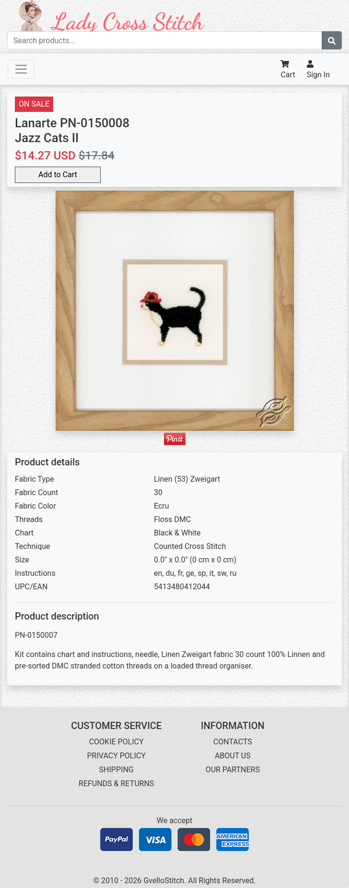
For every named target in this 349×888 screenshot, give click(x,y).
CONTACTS (232, 741)
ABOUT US (233, 755)
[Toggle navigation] (21, 69)
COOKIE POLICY (116, 741)
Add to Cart (57, 174)
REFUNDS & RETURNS (116, 783)
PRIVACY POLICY (116, 755)
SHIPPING (116, 769)
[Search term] (164, 40)
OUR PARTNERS (233, 769)
